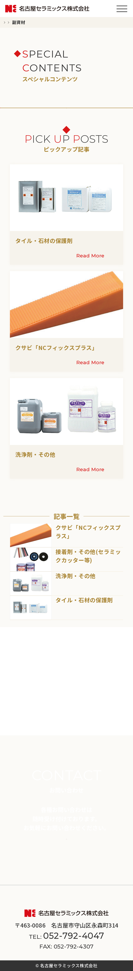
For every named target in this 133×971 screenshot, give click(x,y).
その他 (12, 134)
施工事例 (82, 852)
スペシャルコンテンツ (97, 865)
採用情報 (82, 878)
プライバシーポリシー (49, 897)
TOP (11, 22)
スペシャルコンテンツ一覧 (51, 22)
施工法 (78, 134)
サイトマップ (93, 897)
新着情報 (15, 865)
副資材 (67, 118)
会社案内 (15, 878)
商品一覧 (15, 852)
